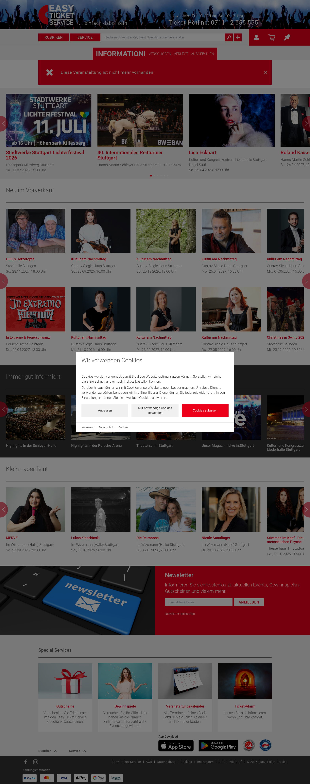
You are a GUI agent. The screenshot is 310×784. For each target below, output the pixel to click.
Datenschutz (107, 427)
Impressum (88, 427)
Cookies (123, 427)
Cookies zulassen (205, 410)
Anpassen (105, 410)
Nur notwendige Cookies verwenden (155, 410)
